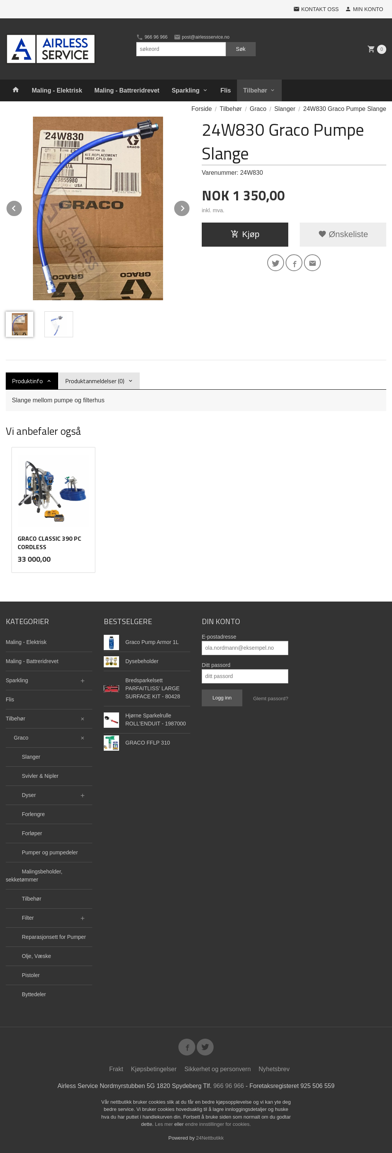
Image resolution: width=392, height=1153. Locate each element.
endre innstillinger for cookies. (218, 1124)
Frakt (116, 1069)
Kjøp (244, 234)
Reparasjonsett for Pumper (54, 937)
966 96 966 (151, 37)
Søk (240, 49)
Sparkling (185, 90)
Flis (225, 90)
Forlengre (33, 814)
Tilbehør (255, 90)
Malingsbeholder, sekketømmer (34, 875)
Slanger (31, 757)
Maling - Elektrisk (57, 90)
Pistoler (31, 975)
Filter (28, 918)
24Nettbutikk (210, 1138)
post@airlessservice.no (202, 37)
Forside (201, 109)
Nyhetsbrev (274, 1069)
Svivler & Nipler (40, 776)
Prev (22, 207)
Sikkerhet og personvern (218, 1069)
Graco (21, 738)
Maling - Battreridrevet (127, 90)
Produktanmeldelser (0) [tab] (94, 380)
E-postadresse (219, 637)
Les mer (165, 1124)
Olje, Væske (36, 956)
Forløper (32, 833)
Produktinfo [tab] (27, 380)
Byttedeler (34, 994)
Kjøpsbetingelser (153, 1069)
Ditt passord (216, 665)
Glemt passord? (270, 698)
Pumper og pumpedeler (50, 852)
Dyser (29, 795)
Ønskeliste (343, 234)
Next (189, 207)
